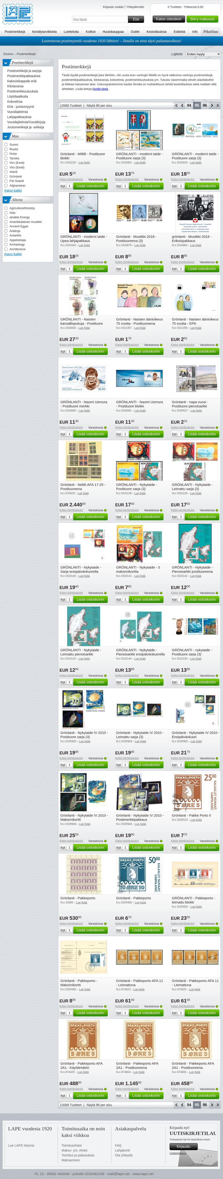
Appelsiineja (18, 240)
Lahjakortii (122, 1150)
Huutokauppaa (113, 32)
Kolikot (90, 32)
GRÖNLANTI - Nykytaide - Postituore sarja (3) (136, 487)
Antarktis (15, 235)
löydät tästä (100, 89)
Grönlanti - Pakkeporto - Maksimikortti (78, 983)
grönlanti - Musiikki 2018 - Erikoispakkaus (192, 239)
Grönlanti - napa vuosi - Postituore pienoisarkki (190, 404)
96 (205, 105)
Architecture (18, 249)
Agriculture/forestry (22, 208)
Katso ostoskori (170, 19)
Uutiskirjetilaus (178, 1153)
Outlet (135, 32)
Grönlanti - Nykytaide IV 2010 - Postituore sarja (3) (84, 735)
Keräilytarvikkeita (44, 32)
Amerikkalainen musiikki (26, 222)
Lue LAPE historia (21, 1145)
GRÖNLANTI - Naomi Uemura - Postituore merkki (83, 404)
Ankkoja (15, 231)
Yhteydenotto (135, 7)
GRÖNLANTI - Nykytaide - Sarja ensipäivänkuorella (80, 569)
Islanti (13, 172)
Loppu (218, 105)
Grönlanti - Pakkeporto (77, 898)
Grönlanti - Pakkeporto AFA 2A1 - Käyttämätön (81, 1065)
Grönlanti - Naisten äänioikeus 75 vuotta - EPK (195, 321)
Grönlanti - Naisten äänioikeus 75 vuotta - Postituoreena (139, 321)
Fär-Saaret (17, 181)
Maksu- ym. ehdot (74, 1150)
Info (195, 32)
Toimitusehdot (72, 1145)
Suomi (14, 144)
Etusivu (8, 54)
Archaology (17, 244)
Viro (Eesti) (17, 162)
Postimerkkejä (15, 32)
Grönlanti (16, 176)
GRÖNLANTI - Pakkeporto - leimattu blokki (193, 900)
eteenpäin (212, 105)
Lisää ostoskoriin (91, 186)
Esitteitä (179, 32)
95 (197, 105)
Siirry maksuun (203, 19)
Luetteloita (71, 32)
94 (189, 105)
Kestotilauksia (157, 32)
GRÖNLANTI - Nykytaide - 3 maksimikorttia (138, 569)
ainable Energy (20, 217)
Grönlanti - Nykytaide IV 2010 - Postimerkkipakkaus (140, 817)
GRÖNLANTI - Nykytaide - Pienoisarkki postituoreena (192, 569)
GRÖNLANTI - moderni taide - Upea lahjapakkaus (83, 239)
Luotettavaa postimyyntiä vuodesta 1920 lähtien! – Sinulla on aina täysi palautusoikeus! (111, 41)
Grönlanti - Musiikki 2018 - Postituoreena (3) (136, 239)
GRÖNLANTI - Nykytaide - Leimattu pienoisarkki (80, 652)
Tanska (14, 158)
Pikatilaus (210, 32)
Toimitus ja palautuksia (78, 1155)
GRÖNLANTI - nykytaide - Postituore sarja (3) (192, 652)
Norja (13, 153)
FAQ (118, 1145)
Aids (12, 213)
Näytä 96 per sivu (99, 105)
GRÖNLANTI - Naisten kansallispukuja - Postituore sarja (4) (81, 323)
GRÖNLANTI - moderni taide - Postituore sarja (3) (139, 156)
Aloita (176, 105)
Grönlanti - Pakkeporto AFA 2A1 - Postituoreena (137, 1065)
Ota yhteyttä (123, 1155)
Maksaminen (71, 1160)
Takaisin (182, 105)
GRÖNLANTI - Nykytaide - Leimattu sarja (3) (192, 487)
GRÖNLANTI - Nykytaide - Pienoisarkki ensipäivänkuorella (140, 652)
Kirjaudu (186, 1146)
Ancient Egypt (19, 226)
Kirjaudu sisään (113, 7)
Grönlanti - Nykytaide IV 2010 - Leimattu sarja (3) (140, 735)
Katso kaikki (13, 190)
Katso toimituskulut (71, 179)
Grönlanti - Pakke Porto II (191, 815)
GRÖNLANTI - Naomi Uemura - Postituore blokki (139, 404)
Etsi (138, 19)
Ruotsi (14, 149)
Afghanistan (18, 185)
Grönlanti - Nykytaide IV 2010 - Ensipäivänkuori (196, 735)
